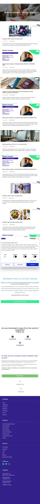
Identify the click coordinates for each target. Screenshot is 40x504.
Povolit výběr (20, 264)
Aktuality (33, 26)
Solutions (5, 399)
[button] (20, 301)
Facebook (12, 339)
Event (37, 51)
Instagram (20, 345)
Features (5, 420)
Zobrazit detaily (33, 260)
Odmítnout (7, 264)
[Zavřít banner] (38, 238)
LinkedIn (28, 339)
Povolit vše (32, 264)
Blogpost (36, 26)
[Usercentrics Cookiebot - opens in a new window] (31, 238)
